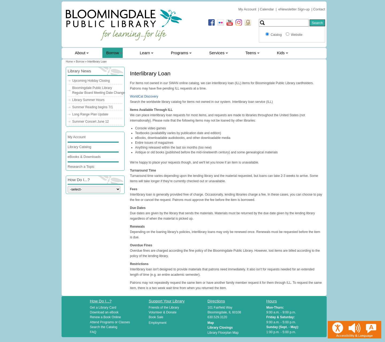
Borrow (112, 52)
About (80, 52)
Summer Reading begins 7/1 (92, 107)
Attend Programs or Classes (110, 322)
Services (217, 52)
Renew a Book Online (105, 317)
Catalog (277, 35)
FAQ (93, 332)
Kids (281, 52)
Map (210, 323)
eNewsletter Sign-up (294, 9)
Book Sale (156, 317)
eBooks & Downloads (84, 157)
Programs (179, 52)
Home (69, 61)
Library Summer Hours (88, 100)
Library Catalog (79, 147)
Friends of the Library (164, 307)
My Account (247, 9)
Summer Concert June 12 (90, 121)
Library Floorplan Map (223, 333)
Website (296, 35)
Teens (250, 52)
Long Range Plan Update (90, 114)
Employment (158, 323)
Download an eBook (104, 312)
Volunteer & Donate (162, 312)
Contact (319, 9)
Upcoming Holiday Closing (91, 81)
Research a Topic (81, 167)
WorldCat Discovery (144, 96)
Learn (145, 52)
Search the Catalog (103, 327)
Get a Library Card (103, 307)
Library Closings (220, 327)
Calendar (267, 9)
